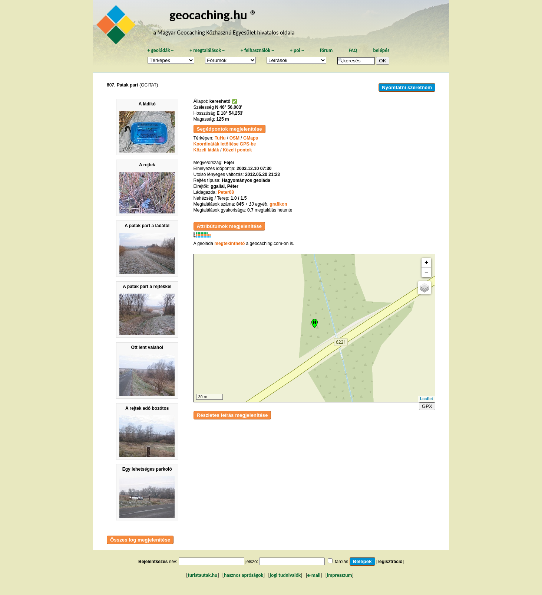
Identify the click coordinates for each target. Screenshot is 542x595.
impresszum (339, 575)
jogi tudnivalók (285, 575)
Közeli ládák (206, 150)
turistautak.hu (202, 575)
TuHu (220, 138)
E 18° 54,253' (230, 113)
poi (297, 50)
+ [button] (426, 262)
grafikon (278, 204)
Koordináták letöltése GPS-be (225, 144)
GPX (427, 406)
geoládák (160, 50)
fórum (326, 50)
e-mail (313, 575)
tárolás (341, 561)
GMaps (250, 138)
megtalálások (207, 50)
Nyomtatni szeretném (407, 87)
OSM (234, 138)
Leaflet (426, 398)
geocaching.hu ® (213, 15)
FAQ (352, 50)
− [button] (426, 272)
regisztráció (389, 561)
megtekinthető (229, 243)
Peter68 (226, 192)
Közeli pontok (237, 150)
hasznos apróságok (243, 575)
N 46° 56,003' (228, 107)
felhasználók (257, 50)
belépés (381, 50)
